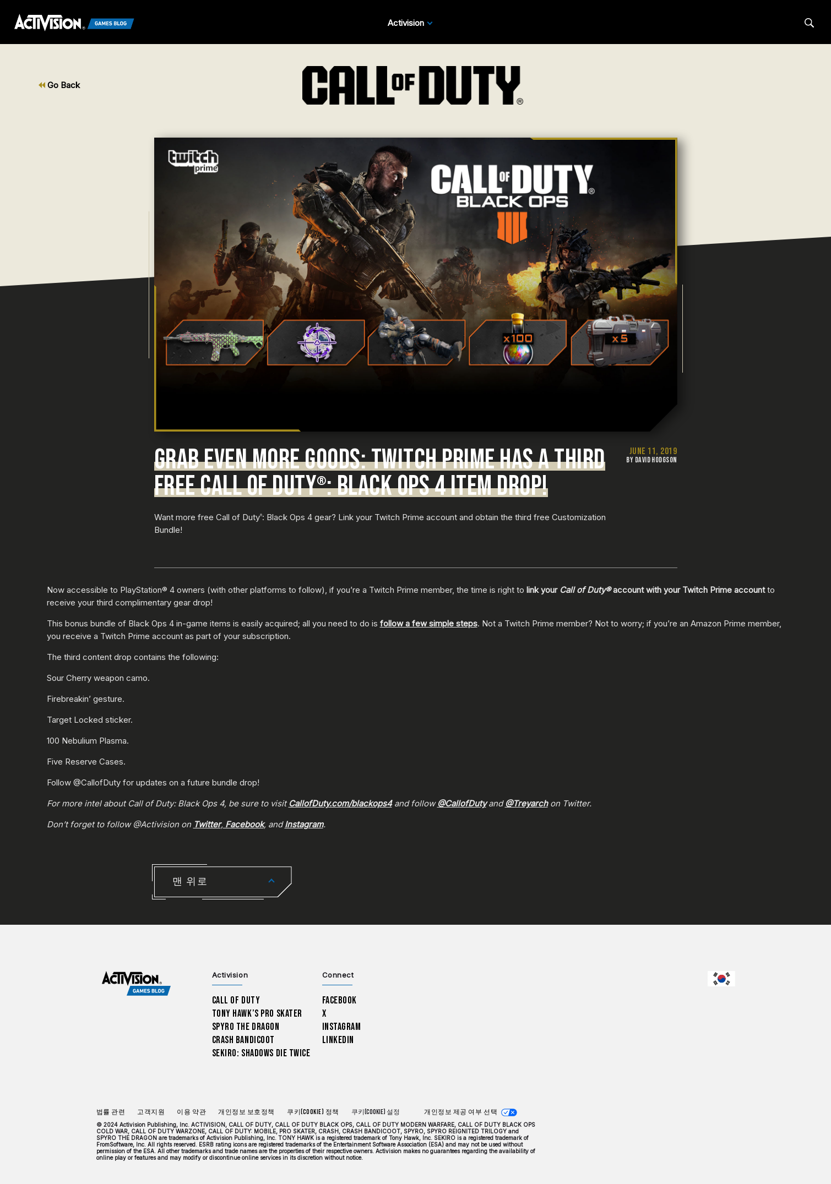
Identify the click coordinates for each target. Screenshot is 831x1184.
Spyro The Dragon (246, 1027)
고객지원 (151, 1112)
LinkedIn (338, 1040)
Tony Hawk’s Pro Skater (257, 1013)
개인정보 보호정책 (246, 1112)
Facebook (339, 1000)
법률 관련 (111, 1112)
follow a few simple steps (428, 623)
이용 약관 (191, 1112)
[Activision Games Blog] (74, 23)
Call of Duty (236, 1000)
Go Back (59, 85)
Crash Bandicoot (243, 1040)
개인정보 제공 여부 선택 (460, 1112)
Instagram (341, 1027)
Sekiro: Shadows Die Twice (261, 1053)
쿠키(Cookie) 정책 (313, 1112)
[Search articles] (809, 23)
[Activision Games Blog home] (136, 984)
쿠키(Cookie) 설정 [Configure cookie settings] (375, 1112)
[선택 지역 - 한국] (721, 978)
